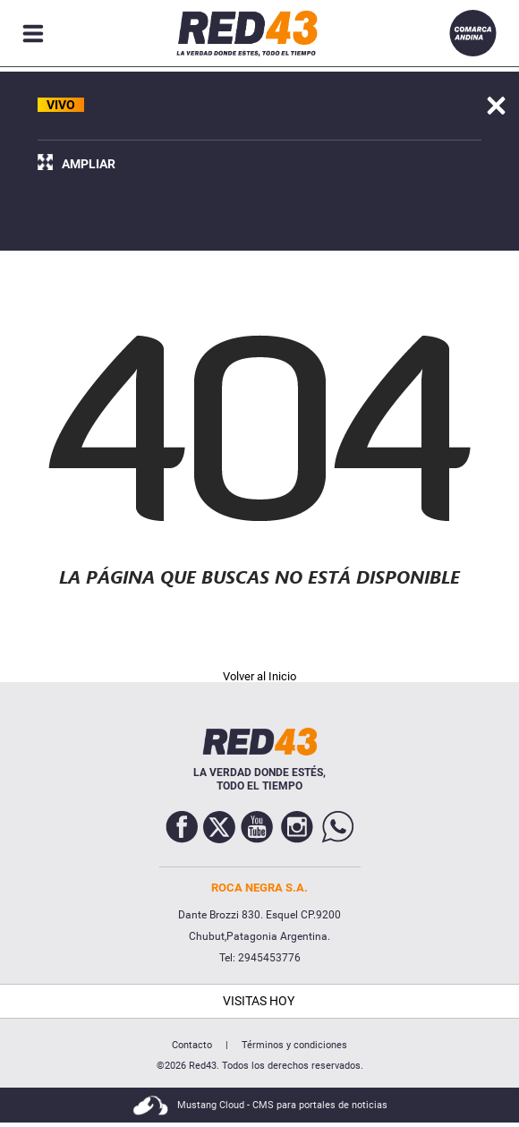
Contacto (192, 1045)
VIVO (61, 105)
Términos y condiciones (294, 1045)
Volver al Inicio (259, 676)
